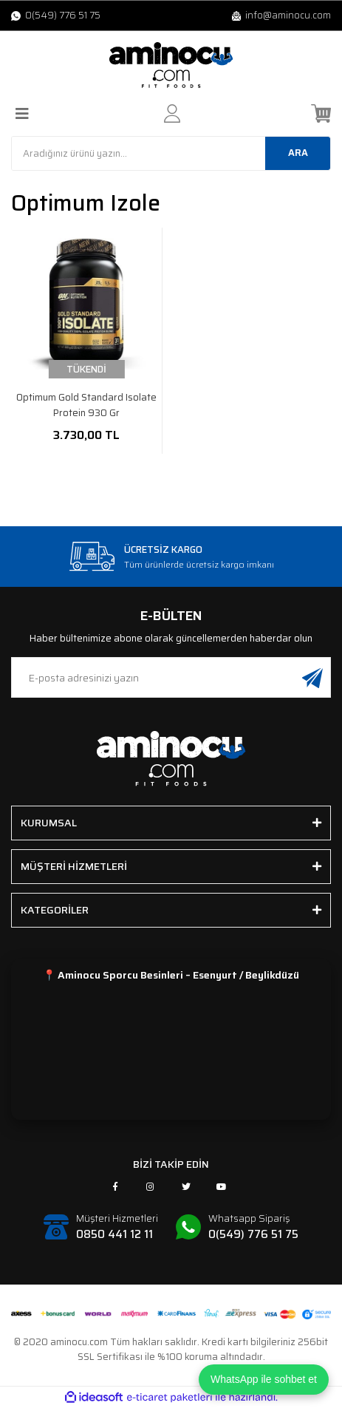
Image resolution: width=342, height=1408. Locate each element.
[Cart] (321, 113)
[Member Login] (172, 113)
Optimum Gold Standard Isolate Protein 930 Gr (86, 405)
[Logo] (171, 65)
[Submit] (312, 677)
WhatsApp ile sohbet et (264, 1379)
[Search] (171, 153)
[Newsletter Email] (171, 677)
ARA (298, 152)
